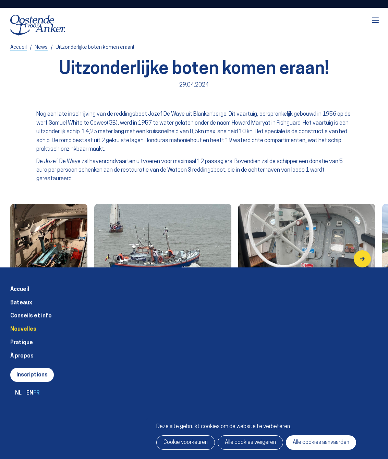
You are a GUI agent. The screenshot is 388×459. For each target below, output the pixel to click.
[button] (362, 258)
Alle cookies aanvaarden (321, 442)
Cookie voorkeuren (185, 442)
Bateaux (21, 298)
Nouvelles (23, 325)
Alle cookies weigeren (250, 442)
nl (18, 389)
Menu (375, 20)
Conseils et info (31, 312)
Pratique (21, 338)
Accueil (19, 285)
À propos (22, 352)
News (41, 47)
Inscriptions (32, 371)
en (29, 389)
